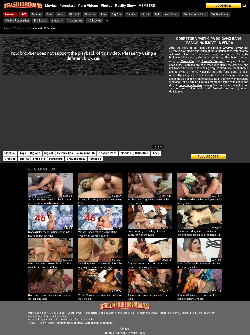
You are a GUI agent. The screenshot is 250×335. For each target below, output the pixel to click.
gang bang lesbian (190, 85)
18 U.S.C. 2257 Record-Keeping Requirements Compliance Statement (70, 323)
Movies (51, 5)
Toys (104, 14)
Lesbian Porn (107, 153)
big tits (24, 159)
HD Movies (94, 20)
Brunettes (141, 153)
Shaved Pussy (76, 159)
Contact (125, 328)
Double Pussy (220, 14)
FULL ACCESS (208, 156)
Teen (156, 153)
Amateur (36, 14)
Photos (106, 5)
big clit (145, 14)
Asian (60, 14)
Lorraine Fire (177, 51)
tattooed (95, 159)
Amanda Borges (211, 61)
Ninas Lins (187, 61)
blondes (126, 153)
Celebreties (75, 20)
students (57, 20)
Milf (157, 14)
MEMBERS (147, 5)
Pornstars (67, 5)
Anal (49, 14)
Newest (10, 14)
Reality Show (125, 5)
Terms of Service (115, 332)
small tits (39, 159)
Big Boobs (40, 20)
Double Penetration (17, 20)
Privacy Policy (136, 332)
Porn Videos (88, 5)
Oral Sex (10, 159)
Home (6, 28)
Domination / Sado (194, 14)
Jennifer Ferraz (232, 47)
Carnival (131, 14)
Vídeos (18, 28)
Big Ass (116, 14)
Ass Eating (171, 14)
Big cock (74, 14)
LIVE (23, 14)
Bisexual (90, 14)
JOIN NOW (223, 6)
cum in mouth (86, 153)
